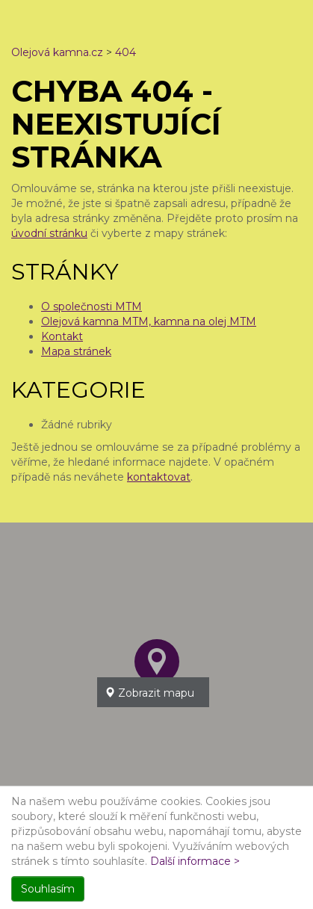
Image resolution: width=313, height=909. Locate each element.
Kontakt (62, 336)
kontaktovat (158, 477)
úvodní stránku (49, 233)
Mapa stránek (76, 351)
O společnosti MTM (91, 306)
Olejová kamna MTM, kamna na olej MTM (148, 321)
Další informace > (195, 861)
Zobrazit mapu (149, 693)
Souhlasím (48, 889)
